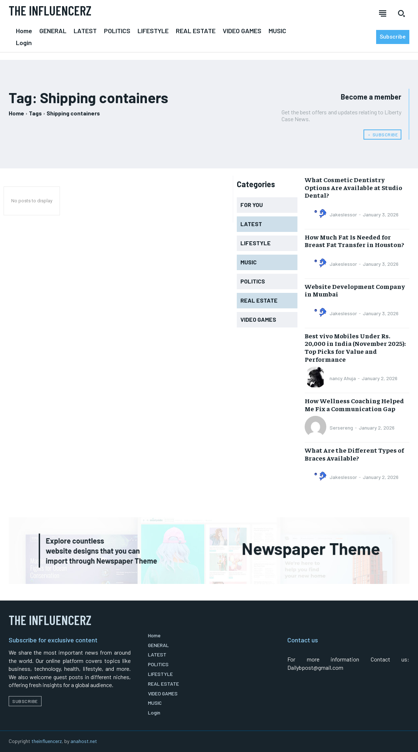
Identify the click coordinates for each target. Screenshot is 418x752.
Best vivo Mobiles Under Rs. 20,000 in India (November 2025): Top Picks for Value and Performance (355, 347)
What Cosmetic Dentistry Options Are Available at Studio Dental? (353, 187)
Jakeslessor (343, 214)
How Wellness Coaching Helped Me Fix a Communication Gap (354, 404)
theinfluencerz (46, 741)
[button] (401, 13)
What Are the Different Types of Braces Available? (354, 454)
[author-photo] (316, 214)
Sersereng (341, 428)
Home (16, 113)
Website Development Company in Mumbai (355, 290)
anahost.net (83, 741)
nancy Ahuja (343, 378)
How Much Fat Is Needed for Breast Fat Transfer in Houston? (354, 241)
